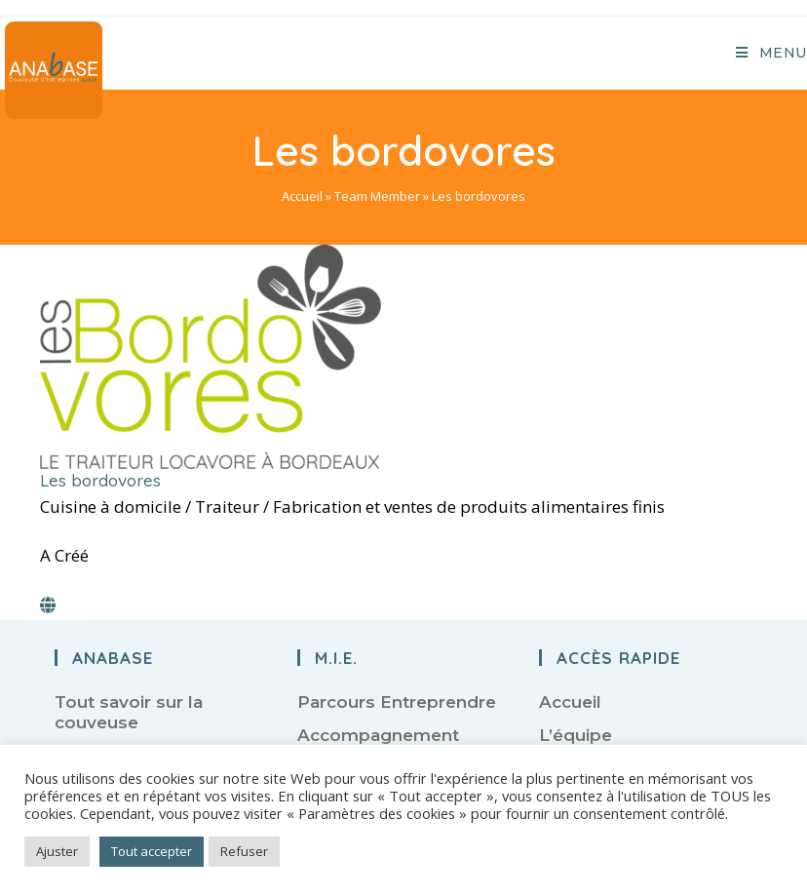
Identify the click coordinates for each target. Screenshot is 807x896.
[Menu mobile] (771, 53)
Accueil (302, 196)
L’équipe (575, 735)
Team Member (377, 196)
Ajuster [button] (57, 851)
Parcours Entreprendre (396, 702)
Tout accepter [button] (151, 851)
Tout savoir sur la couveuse (129, 711)
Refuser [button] (244, 851)
